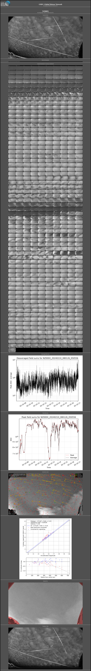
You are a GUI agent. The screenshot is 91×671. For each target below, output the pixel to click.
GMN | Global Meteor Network (50, 4)
